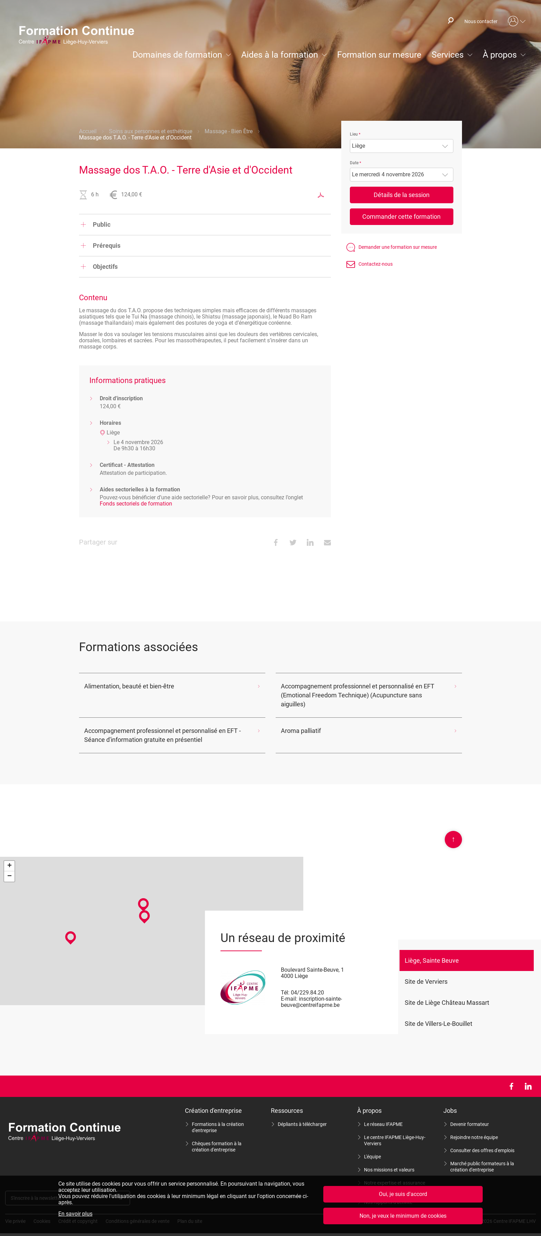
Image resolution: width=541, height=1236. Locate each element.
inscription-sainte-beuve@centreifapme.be (311, 993)
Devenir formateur (469, 1115)
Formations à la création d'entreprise (218, 1118)
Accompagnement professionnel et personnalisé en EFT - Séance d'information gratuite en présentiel (163, 726)
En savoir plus (75, 1214)
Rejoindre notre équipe (474, 1128)
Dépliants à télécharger (302, 1115)
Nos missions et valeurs (389, 1161)
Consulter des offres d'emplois (482, 1141)
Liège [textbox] (358, 146)
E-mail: (289, 990)
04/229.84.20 (307, 983)
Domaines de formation (177, 55)
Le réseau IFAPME (383, 1115)
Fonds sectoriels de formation (136, 503)
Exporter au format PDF (321, 195)
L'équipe (372, 1147)
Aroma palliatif (299, 721)
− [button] (9, 867)
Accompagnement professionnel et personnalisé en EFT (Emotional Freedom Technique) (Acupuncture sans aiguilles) (362, 690)
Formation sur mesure (379, 55)
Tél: (285, 983)
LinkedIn (528, 1077)
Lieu (354, 134)
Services (448, 55)
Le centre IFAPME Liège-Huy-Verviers (394, 1131)
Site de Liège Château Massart (447, 993)
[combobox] (401, 146)
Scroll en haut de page (453, 830)
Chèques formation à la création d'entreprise (217, 1138)
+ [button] (9, 857)
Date (354, 162)
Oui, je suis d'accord (403, 1194)
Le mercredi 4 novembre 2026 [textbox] (388, 174)
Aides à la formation (279, 55)
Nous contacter (481, 21)
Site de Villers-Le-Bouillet (438, 1014)
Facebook (511, 1077)
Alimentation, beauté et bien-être (123, 686)
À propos (500, 55)
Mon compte (517, 21)
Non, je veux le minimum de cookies (403, 1216)
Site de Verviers (426, 972)
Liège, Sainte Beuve (432, 951)
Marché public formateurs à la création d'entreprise (482, 1158)
